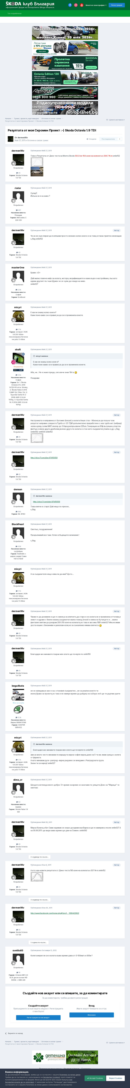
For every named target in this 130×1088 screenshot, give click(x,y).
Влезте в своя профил (96, 5)
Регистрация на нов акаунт (38, 1018)
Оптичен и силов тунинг (37, 140)
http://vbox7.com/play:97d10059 (44, 458)
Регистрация (116, 5)
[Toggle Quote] (34, 356)
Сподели (91, 139)
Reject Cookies (115, 1078)
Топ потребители (14, 13)
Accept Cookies (95, 1078)
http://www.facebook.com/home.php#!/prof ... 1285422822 (55, 913)
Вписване (92, 1015)
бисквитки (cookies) (51, 1077)
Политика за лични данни (69, 1075)
